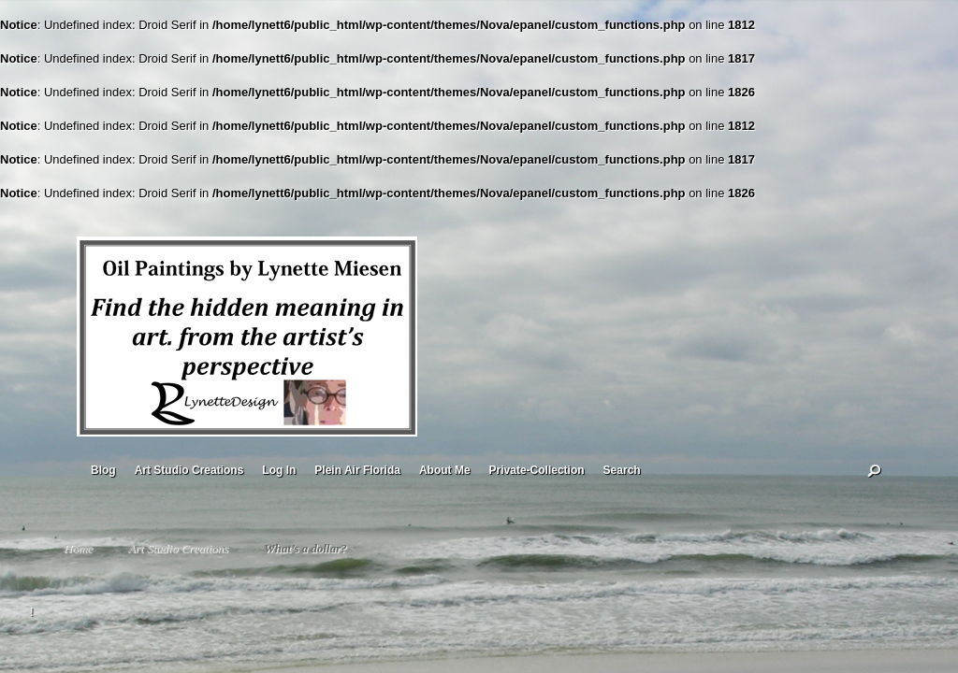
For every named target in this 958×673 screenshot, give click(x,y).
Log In (279, 470)
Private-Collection (537, 470)
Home (78, 548)
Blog (103, 470)
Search (622, 470)
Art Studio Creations (189, 470)
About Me (445, 470)
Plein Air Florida (357, 470)
